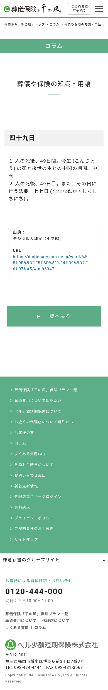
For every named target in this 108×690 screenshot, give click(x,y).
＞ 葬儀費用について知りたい (35, 400)
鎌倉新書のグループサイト (31, 559)
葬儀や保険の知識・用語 (82, 24)
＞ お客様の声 (21, 433)
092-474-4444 (28, 667)
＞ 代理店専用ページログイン (35, 497)
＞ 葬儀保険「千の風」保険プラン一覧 (43, 390)
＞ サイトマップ (23, 539)
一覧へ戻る (57, 316)
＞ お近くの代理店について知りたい (41, 422)
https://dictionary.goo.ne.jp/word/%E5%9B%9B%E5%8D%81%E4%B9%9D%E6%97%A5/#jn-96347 (50, 263)
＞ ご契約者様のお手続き (31, 529)
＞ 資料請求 (19, 507)
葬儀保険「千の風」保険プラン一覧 (36, 614)
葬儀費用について (21, 621)
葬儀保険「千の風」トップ (24, 24)
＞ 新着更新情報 (23, 486)
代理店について (56, 621)
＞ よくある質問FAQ (27, 454)
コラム (55, 24)
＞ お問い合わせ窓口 (27, 475)
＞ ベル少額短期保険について (35, 411)
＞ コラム (17, 443)
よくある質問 (17, 628)
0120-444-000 (35, 591)
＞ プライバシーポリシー (31, 518)
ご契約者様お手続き (79, 8)
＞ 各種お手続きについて (31, 465)
